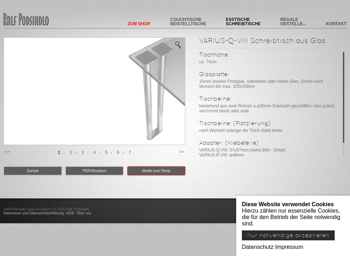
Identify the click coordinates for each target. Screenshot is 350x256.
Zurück (33, 171)
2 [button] (70, 152)
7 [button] (130, 152)
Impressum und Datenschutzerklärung (34, 213)
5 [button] (106, 152)
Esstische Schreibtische (243, 21)
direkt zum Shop (156, 171)
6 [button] (118, 152)
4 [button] (94, 152)
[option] (94, 91)
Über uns (84, 213)
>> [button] (181, 151)
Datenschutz (258, 247)
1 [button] (59, 152)
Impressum (289, 247)
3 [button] (82, 152)
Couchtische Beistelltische (188, 21)
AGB (70, 213)
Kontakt (336, 23)
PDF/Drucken (94, 171)
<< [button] (7, 151)
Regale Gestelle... (293, 21)
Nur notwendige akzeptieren (288, 235)
